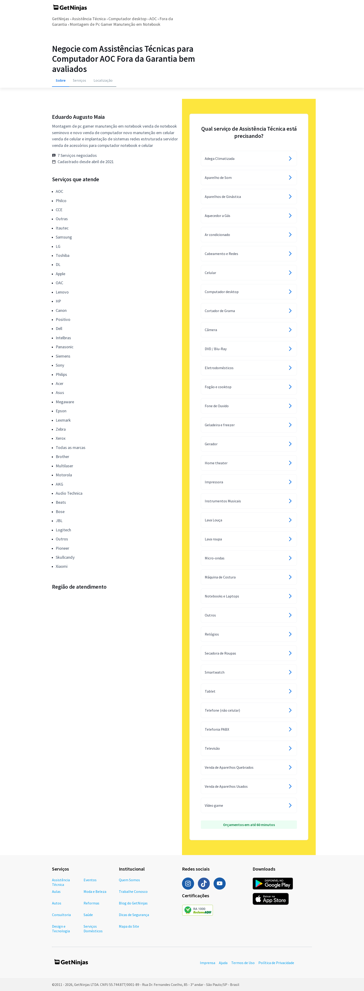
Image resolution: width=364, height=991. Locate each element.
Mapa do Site (129, 926)
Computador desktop (127, 18)
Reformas (91, 903)
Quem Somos (129, 880)
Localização (103, 80)
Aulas (56, 891)
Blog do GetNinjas (133, 903)
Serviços (79, 80)
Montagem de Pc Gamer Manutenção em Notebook (115, 24)
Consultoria (61, 914)
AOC (153, 18)
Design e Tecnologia (61, 928)
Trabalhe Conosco (133, 891)
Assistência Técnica (89, 18)
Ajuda (223, 962)
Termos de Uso (243, 962)
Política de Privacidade (276, 962)
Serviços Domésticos (93, 928)
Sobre (60, 80)
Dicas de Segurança (134, 914)
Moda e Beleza (95, 891)
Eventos (90, 880)
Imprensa (207, 962)
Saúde (88, 914)
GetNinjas (60, 18)
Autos (56, 903)
